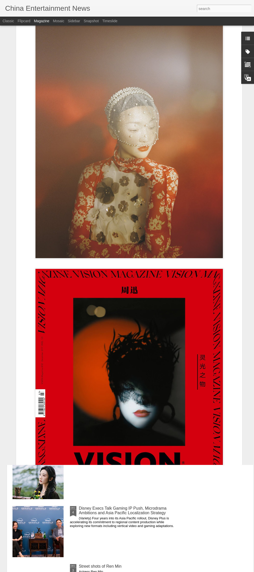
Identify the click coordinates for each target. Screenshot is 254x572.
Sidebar (74, 21)
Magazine (42, 21)
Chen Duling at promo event (104, 392)
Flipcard (24, 21)
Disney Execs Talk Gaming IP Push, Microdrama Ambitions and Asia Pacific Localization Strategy (123, 510)
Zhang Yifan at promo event (104, 450)
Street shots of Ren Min (100, 566)
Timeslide (109, 21)
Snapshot (91, 21)
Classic (8, 21)
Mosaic (58, 21)
